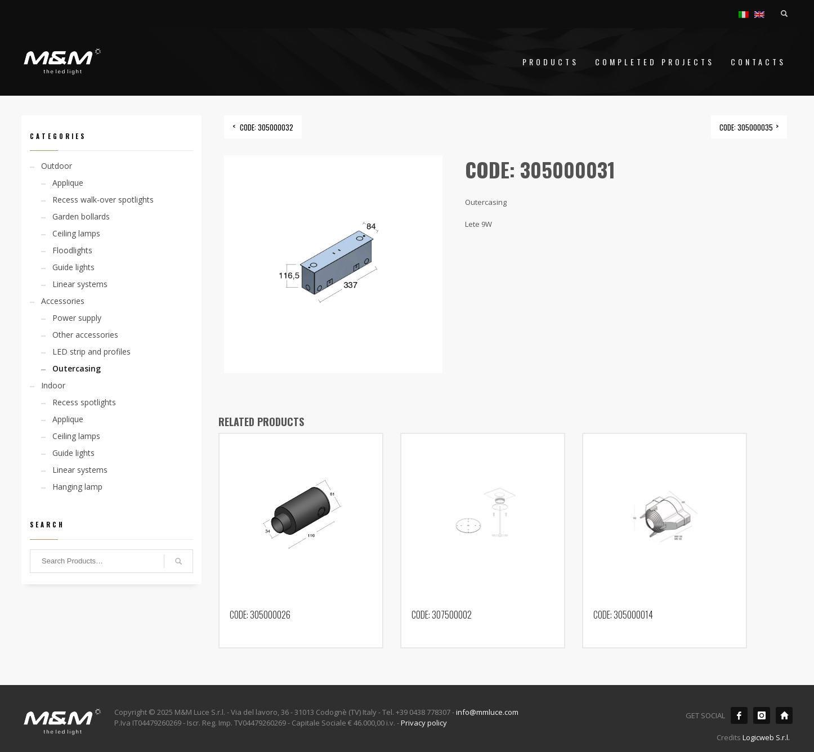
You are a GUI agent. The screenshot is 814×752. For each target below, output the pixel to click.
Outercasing (76, 368)
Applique (67, 182)
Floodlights (72, 250)
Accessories (62, 301)
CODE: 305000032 (266, 127)
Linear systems (80, 284)
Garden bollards (81, 216)
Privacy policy (424, 723)
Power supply (76, 317)
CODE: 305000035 (746, 127)
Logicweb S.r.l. (766, 737)
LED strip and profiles (91, 351)
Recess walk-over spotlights (103, 199)
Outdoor (56, 165)
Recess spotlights (84, 402)
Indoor (53, 385)
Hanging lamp (77, 486)
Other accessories (85, 334)
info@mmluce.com (487, 712)
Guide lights (73, 267)
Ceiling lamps (76, 233)
